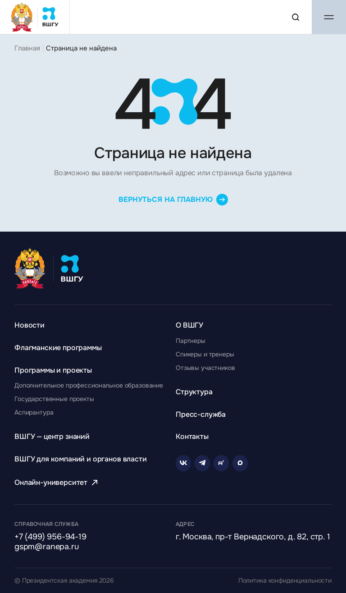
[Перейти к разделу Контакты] (192, 436)
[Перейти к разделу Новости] (29, 325)
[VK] (183, 463)
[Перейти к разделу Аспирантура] (33, 412)
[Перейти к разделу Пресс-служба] (201, 414)
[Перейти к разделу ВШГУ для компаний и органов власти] (80, 459)
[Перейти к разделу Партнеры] (190, 341)
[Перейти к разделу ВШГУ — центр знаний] (52, 436)
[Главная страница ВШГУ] (35, 17)
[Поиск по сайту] (295, 17)
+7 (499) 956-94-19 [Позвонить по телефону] (50, 537)
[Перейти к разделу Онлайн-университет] (57, 482)
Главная (27, 48)
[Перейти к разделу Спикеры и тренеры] (205, 354)
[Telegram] (202, 463)
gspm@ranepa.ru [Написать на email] (46, 547)
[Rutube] (221, 463)
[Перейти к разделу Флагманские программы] (58, 347)
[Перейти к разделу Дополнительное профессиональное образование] (88, 385)
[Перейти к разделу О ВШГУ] (189, 325)
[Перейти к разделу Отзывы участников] (205, 368)
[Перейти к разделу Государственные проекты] (54, 399)
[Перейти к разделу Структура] (194, 392)
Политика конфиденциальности (285, 580)
